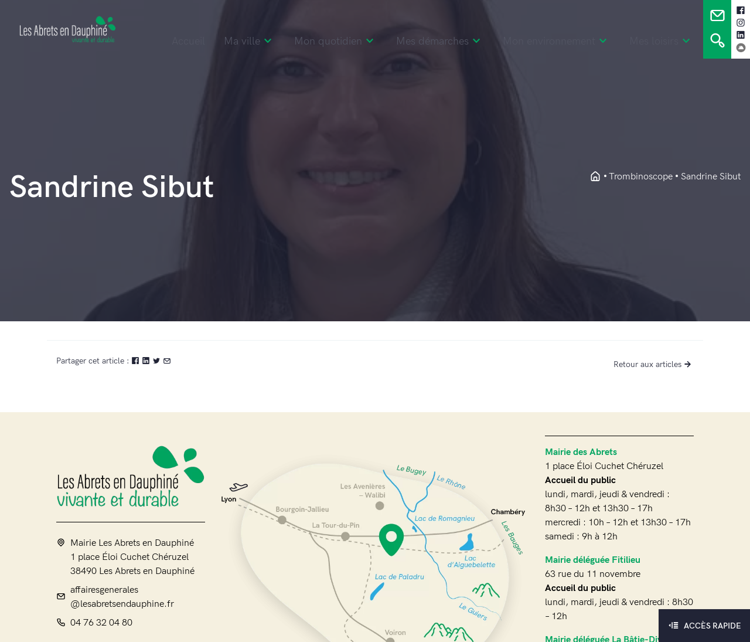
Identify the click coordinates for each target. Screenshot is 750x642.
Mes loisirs (661, 41)
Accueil (188, 41)
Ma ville (249, 41)
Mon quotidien (335, 41)
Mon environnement (557, 41)
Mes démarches (440, 41)
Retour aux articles (653, 364)
